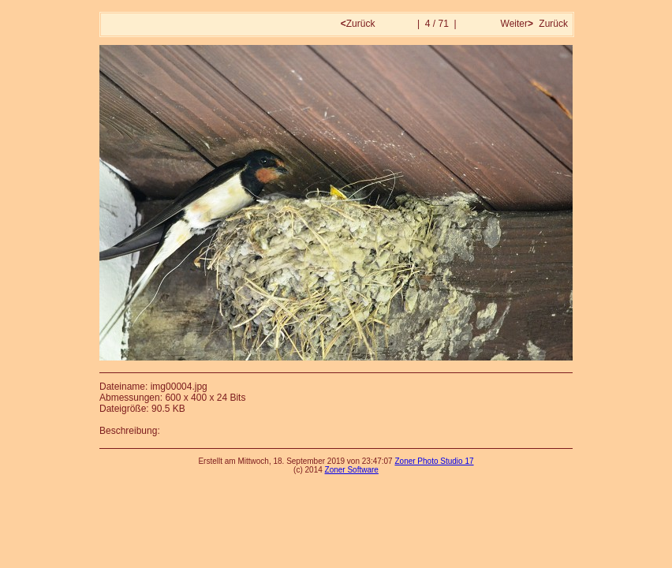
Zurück (359, 23)
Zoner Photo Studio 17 (433, 461)
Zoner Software (352, 469)
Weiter (515, 23)
